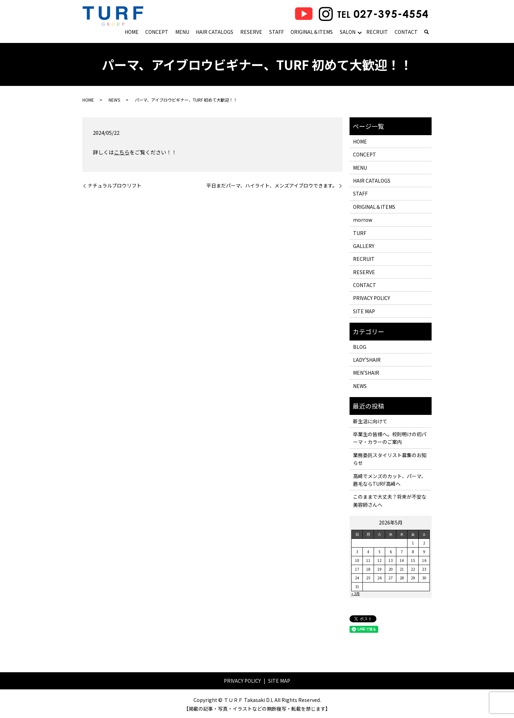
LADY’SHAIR (367, 359)
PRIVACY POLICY (371, 297)
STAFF (276, 31)
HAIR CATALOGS (214, 31)
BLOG (359, 346)
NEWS (114, 100)
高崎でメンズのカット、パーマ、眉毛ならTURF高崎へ (389, 479)
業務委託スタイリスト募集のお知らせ (389, 459)
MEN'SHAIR (366, 372)
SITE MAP (364, 311)
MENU (182, 31)
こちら (122, 152)
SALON (347, 31)
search (426, 32)
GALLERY (363, 245)
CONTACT (406, 31)
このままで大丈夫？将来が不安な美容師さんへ (389, 500)
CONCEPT (156, 31)
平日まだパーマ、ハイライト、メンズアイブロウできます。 (271, 185)
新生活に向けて (370, 421)
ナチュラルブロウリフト (114, 185)
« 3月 (355, 593)
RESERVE (251, 31)
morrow (362, 219)
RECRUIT (377, 31)
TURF (359, 232)
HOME (132, 31)
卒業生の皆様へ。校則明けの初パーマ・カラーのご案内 (389, 438)
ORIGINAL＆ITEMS (312, 31)
